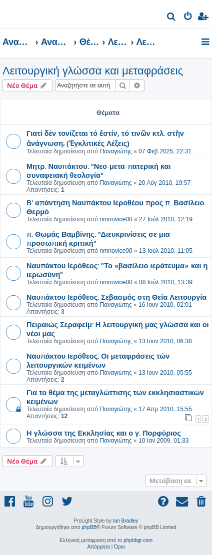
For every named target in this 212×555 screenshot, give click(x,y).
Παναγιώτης (116, 151)
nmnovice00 (116, 219)
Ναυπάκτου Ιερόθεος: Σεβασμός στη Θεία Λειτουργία (116, 296)
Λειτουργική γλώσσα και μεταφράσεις (92, 70)
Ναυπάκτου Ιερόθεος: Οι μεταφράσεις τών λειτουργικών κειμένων (98, 360)
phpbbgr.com (138, 540)
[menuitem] (172, 17)
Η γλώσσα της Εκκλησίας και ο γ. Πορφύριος (103, 432)
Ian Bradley (125, 521)
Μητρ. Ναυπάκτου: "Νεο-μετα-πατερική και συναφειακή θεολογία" (98, 170)
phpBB (89, 527)
